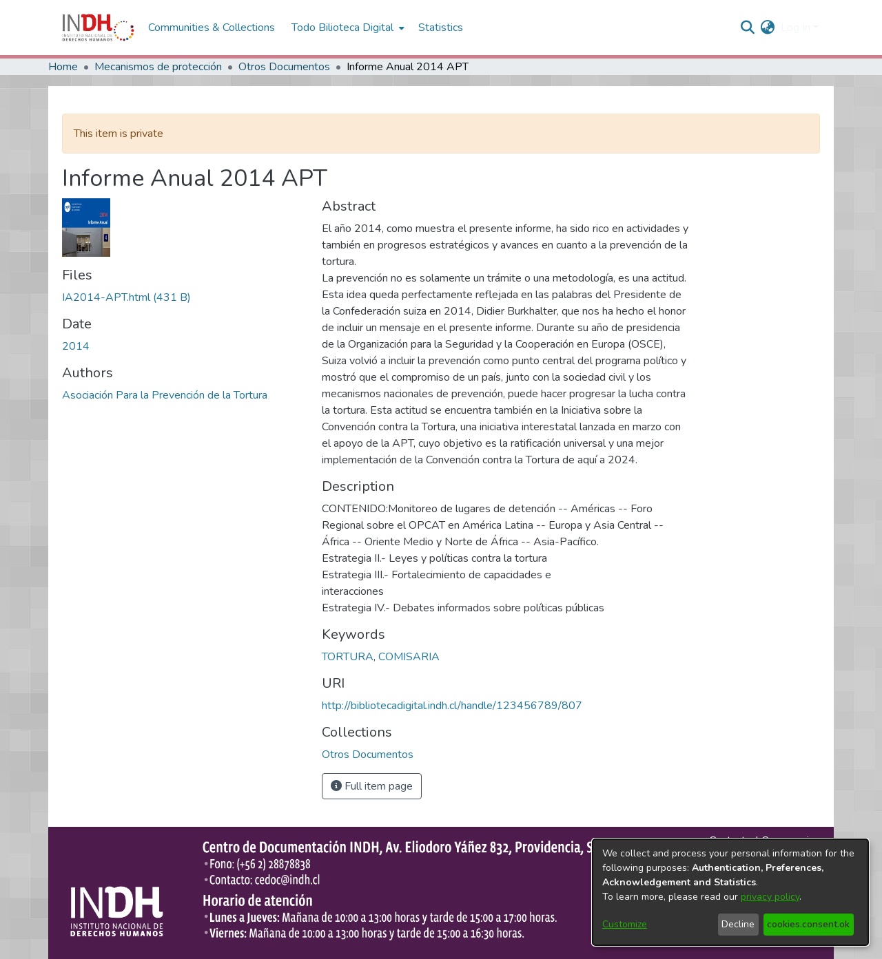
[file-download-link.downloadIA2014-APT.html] (126, 297)
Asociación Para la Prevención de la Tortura (164, 395)
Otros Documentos (284, 66)
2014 (76, 346)
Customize (624, 924)
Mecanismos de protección (158, 66)
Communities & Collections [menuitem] (211, 27)
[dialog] (730, 892)
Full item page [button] (372, 786)
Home (63, 66)
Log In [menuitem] (795, 27)
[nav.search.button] (748, 27)
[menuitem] (768, 27)
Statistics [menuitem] (440, 27)
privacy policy (770, 896)
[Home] (98, 27)
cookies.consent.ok (808, 924)
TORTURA (347, 656)
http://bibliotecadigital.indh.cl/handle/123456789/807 (452, 705)
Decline (738, 924)
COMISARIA (409, 656)
